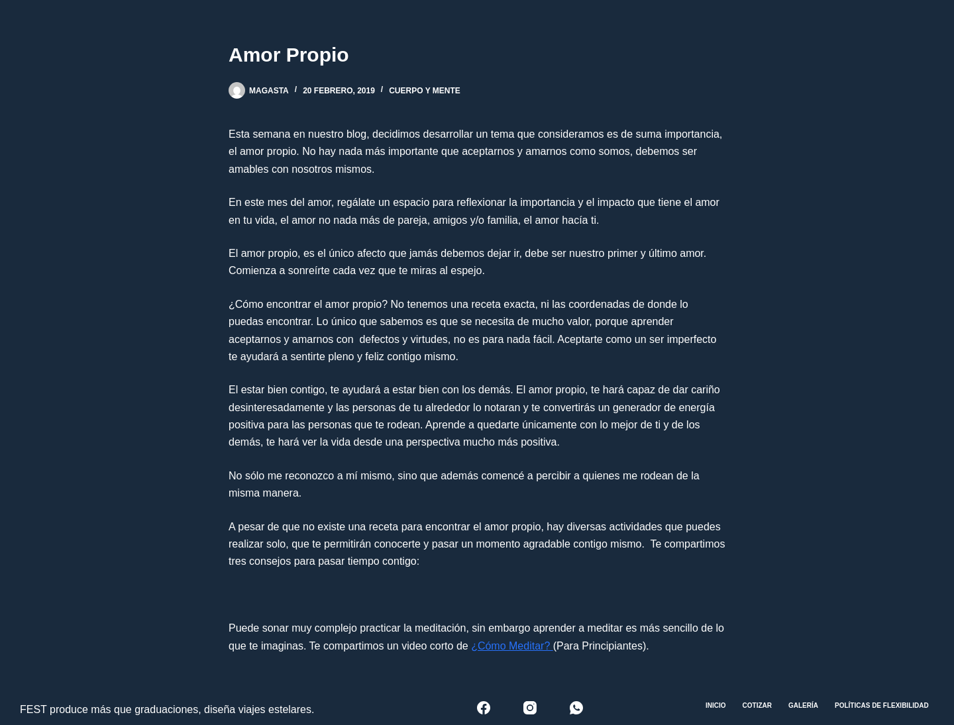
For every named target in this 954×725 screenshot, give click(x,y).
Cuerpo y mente (424, 90)
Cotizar (757, 705)
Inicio (716, 705)
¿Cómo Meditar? (512, 646)
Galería (803, 705)
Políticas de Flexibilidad (882, 705)
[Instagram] (530, 707)
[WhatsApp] (576, 707)
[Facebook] (483, 707)
